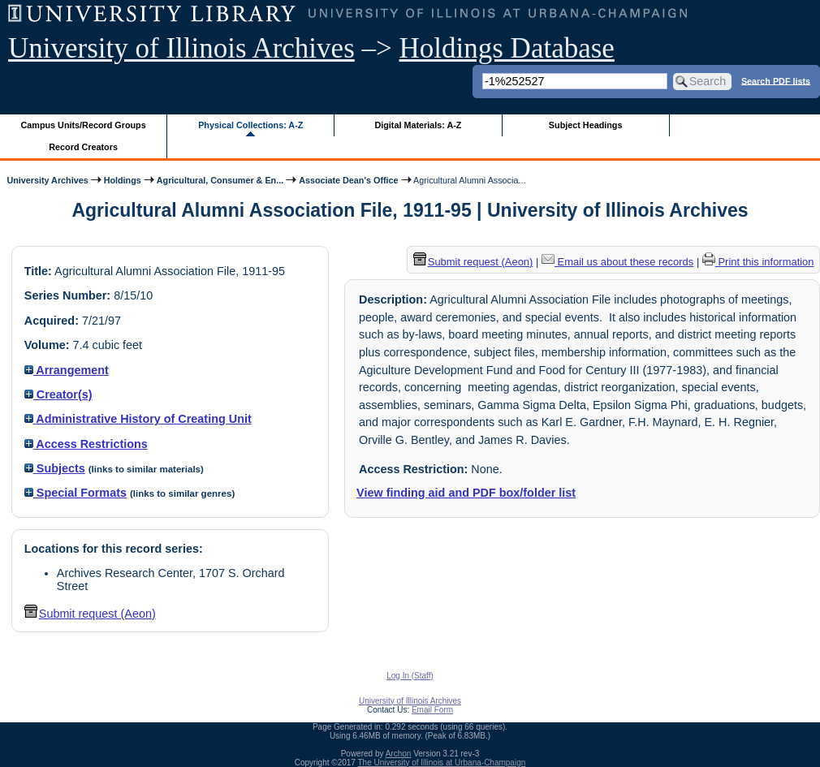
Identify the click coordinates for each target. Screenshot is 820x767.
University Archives (47, 180)
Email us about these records (617, 262)
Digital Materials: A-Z (417, 125)
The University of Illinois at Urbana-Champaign (442, 762)
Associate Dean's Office (348, 180)
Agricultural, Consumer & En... (220, 180)
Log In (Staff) (410, 675)
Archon (399, 753)
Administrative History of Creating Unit (138, 418)
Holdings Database (507, 48)
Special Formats (75, 492)
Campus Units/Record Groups (83, 125)
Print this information (758, 262)
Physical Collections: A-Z (250, 125)
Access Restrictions (86, 443)
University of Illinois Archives (181, 48)
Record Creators (83, 147)
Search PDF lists (775, 80)
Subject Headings (586, 125)
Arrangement (66, 370)
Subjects (54, 468)
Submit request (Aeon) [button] (90, 613)
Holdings (122, 180)
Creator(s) (58, 394)
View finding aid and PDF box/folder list (466, 492)
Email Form (432, 709)
